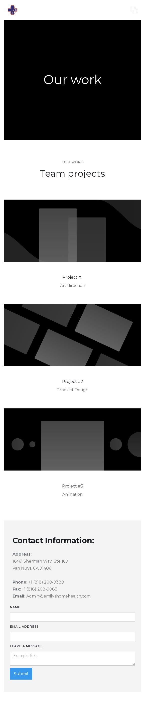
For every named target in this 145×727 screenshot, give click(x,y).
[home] (13, 10)
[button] (134, 10)
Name (15, 607)
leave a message (26, 646)
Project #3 (72, 486)
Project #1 (73, 277)
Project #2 (72, 381)
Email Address (24, 626)
